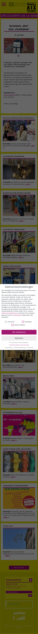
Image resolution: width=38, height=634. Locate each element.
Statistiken (27, 322)
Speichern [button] (19, 338)
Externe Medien (18, 325)
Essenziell (9, 322)
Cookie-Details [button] (9, 347)
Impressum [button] (30, 347)
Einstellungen (16, 315)
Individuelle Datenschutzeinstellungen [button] (19, 345)
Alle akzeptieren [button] (19, 332)
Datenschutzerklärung (9, 313)
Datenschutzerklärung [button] (20, 347)
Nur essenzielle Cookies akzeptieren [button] (19, 342)
